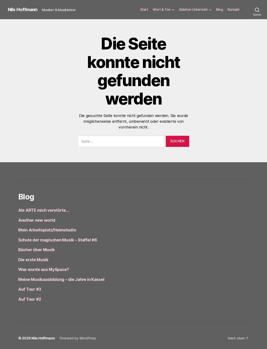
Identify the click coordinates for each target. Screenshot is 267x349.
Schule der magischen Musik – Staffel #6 (57, 240)
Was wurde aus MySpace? (43, 269)
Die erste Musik (33, 259)
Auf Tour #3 (29, 289)
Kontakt (234, 9)
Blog (219, 9)
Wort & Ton (161, 9)
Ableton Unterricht (193, 9)
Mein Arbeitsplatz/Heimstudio (47, 230)
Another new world (36, 220)
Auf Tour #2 (29, 299)
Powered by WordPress (78, 338)
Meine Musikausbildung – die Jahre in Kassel (61, 279)
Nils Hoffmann (22, 9)
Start (144, 9)
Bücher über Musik (36, 249)
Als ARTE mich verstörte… (43, 210)
